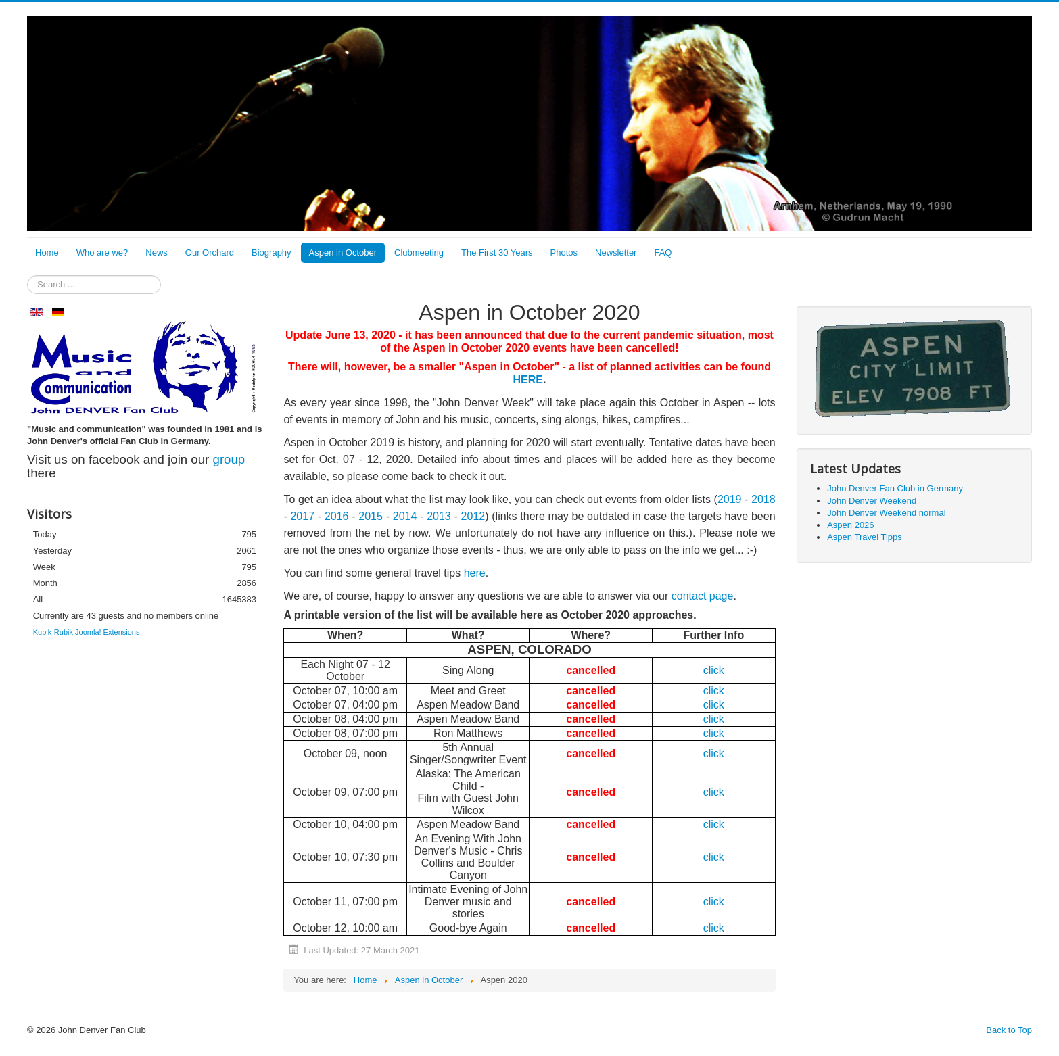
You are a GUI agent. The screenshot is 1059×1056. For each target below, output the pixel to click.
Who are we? (102, 252)
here (475, 573)
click (713, 690)
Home (47, 252)
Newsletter (615, 252)
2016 (338, 516)
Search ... (27, 275)
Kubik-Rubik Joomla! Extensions (86, 632)
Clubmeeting (419, 252)
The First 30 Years (497, 252)
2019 (729, 499)
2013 (439, 516)
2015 (370, 516)
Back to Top (1009, 1030)
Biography (271, 252)
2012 (473, 516)
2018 (763, 499)
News (156, 252)
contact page (703, 596)
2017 (303, 516)
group (229, 459)
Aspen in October (343, 252)
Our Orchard (209, 252)
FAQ (663, 252)
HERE (528, 379)
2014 (405, 516)
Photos (564, 252)
